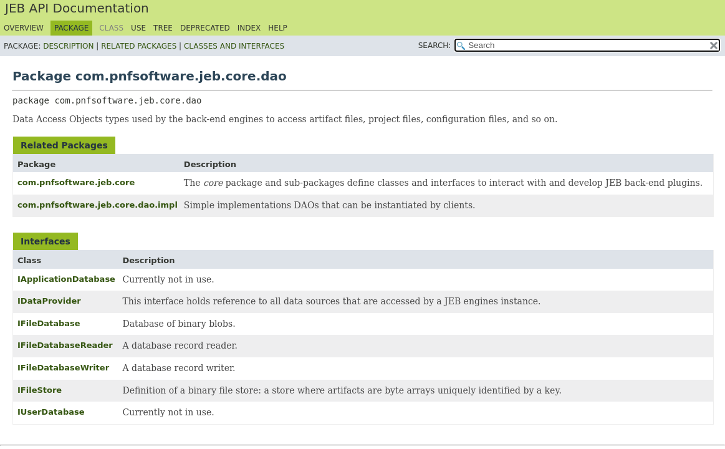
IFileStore (39, 390)
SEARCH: (434, 45)
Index (249, 28)
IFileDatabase (48, 323)
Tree (163, 28)
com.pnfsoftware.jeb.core (76, 182)
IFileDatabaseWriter (63, 367)
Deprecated (205, 28)
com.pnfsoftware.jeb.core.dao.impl (97, 205)
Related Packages (138, 46)
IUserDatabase (51, 412)
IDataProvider (49, 301)
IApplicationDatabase (66, 279)
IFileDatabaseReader (65, 345)
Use (138, 28)
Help (277, 28)
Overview (24, 28)
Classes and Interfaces (234, 46)
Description (68, 46)
